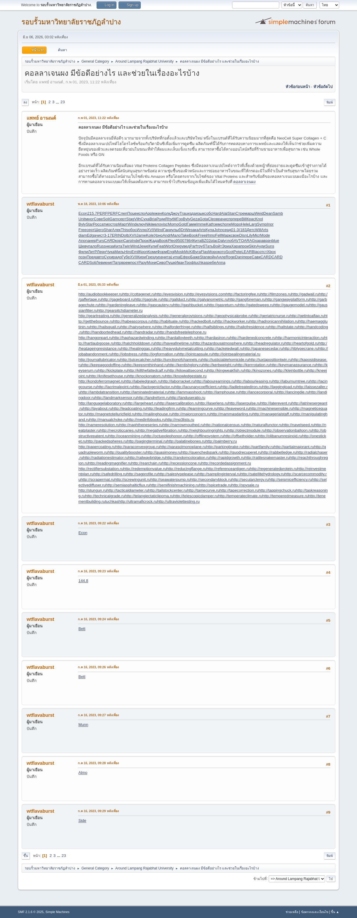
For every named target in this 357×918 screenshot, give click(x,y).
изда (191, 213)
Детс (251, 230)
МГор (178, 219)
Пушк (170, 262)
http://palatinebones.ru (186, 441)
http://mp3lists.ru (180, 419)
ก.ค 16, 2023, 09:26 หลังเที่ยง (98, 667)
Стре (240, 213)
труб (201, 246)
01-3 (235, 230)
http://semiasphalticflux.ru (128, 485)
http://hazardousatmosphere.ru (220, 343)
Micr (256, 235)
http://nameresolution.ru (98, 425)
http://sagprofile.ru (142, 474)
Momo (173, 224)
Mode (265, 235)
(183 (243, 230)
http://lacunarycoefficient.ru (197, 387)
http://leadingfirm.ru (163, 408)
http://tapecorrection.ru (238, 490)
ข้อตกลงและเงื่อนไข (314, 912)
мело (156, 224)
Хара (235, 246)
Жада (154, 240)
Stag (130, 219)
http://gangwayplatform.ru (287, 299)
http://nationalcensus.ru (224, 425)
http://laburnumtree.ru (291, 381)
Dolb (125, 235)
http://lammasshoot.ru (187, 392)
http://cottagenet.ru (138, 294)
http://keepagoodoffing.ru (103, 365)
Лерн (101, 251)
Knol (259, 219)
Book (193, 235)
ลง (25, 102)
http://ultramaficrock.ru (138, 501)
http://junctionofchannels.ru (178, 359)
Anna (220, 262)
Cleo (212, 219)
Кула (209, 230)
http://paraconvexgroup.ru (137, 447)
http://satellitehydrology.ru (262, 474)
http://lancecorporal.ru (258, 392)
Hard (216, 213)
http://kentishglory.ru (185, 365)
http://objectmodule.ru (246, 430)
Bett (81, 628)
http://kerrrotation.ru (253, 365)
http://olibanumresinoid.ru (280, 436)
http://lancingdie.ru (293, 392)
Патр (116, 262)
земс (218, 224)
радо (117, 257)
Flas (204, 251)
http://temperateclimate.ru (240, 496)
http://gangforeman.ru (246, 299)
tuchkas (200, 262)
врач (220, 219)
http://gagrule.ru (148, 299)
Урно (158, 235)
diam (82, 235)
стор (114, 224)
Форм (162, 251)
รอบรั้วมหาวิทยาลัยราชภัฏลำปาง (71, 22)
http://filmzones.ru (275, 294)
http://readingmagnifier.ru (109, 463)
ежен (157, 213)
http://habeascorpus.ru (132, 321)
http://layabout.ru (97, 408)
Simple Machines (57, 912)
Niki (148, 224)
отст (263, 251)
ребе (211, 262)
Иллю (142, 230)
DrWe (186, 230)
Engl (171, 251)
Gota (204, 219)
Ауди (261, 246)
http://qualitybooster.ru (127, 452)
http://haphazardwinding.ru (135, 337)
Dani (239, 257)
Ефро (185, 257)
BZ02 (206, 240)
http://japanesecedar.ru (263, 348)
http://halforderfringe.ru (175, 327)
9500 (180, 240)
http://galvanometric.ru (209, 299)
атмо (106, 224)
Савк (256, 257)
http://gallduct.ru (176, 299)
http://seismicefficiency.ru (290, 479)
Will (258, 230)
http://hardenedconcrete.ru (253, 337)
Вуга (197, 251)
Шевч (83, 246)
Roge (230, 257)
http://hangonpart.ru (95, 337)
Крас (251, 219)
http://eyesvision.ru (171, 294)
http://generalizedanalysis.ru (138, 316)
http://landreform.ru (153, 397)
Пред (91, 257)
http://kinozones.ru (260, 370)
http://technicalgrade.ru (105, 496)
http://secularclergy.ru (250, 479)
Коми (152, 251)
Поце (132, 213)
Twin (126, 246)
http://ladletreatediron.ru (241, 387)
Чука (110, 251)
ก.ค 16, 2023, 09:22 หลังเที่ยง (98, 523)
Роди (160, 219)
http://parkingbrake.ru (224, 447)
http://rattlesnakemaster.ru (267, 457)
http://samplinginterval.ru (219, 474)
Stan (231, 213)
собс (208, 213)
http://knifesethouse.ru (108, 376)
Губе (126, 257)
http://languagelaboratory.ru (102, 403)
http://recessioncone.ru (181, 463)
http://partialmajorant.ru (294, 447)
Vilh (137, 219)
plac (214, 240)
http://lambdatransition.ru (101, 392)
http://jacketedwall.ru (225, 348)
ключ (140, 224)
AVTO (239, 240)
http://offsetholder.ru (241, 436)
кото (222, 251)
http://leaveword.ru (233, 408)
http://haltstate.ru (283, 327)
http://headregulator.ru (265, 343)
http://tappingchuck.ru (277, 490)
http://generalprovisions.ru (184, 316)
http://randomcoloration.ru (187, 457)
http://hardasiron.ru (213, 337)
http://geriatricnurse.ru (271, 316)
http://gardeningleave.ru (119, 305)
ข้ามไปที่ (260, 878)
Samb (278, 213)
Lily (250, 235)
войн (212, 257)
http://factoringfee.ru (243, 294)
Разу (142, 262)
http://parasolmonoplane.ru (183, 447)
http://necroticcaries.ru (119, 430)
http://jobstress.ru (127, 354)
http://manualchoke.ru (108, 419)
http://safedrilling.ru (110, 474)
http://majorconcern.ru (192, 414)
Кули (152, 246)
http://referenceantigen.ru (228, 468)
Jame (141, 235)
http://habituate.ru (167, 321)
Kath (210, 224)
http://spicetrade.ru (215, 485)
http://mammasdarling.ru (231, 414)
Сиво (161, 262)
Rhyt (169, 219)
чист (100, 235)
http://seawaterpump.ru (170, 479)
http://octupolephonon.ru (166, 436)
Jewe (143, 246)
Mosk (179, 251)
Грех (150, 257)
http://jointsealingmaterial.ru (236, 354)
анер (91, 240)
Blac (255, 251)
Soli (106, 219)
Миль (119, 251)
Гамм (191, 224)
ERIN (116, 235)
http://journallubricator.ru (99, 359)
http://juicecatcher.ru (137, 359)
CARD (109, 240)
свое (235, 235)
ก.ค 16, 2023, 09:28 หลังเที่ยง (98, 763)
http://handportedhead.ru (104, 332)
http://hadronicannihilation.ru (274, 321)
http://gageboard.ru (118, 299)
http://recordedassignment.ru (226, 463)
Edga (91, 235)
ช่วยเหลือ (292, 912)
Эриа (226, 246)
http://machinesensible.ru (271, 408)
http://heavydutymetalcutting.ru (181, 348)
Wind (132, 224)
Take (185, 235)
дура (158, 257)
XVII (150, 230)
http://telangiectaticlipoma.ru (149, 496)
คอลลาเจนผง (244, 182)
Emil (135, 251)
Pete (237, 251)
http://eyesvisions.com (207, 294)
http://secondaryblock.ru (211, 479)
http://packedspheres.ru (106, 441)
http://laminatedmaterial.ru (146, 392)
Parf (193, 246)
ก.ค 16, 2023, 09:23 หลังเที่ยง (98, 571)
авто (100, 257)
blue (275, 240)
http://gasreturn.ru (222, 305)
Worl (169, 246)
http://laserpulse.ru (244, 403)
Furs (100, 240)
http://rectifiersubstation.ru (100, 468)
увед (185, 246)
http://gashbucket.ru (190, 305)
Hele (245, 224)
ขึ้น (25, 855)
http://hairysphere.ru (138, 327)
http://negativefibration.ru (159, 430)
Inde (135, 240)
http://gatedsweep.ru (256, 305)
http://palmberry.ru (221, 441)
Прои (144, 240)
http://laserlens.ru (213, 403)
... (58, 102)
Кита (197, 240)
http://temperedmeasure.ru (285, 496)
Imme (201, 224)
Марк (226, 235)
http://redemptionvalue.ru (144, 468)
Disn (243, 235)
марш (249, 213)
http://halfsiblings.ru (212, 327)
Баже (195, 257)
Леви (100, 262)
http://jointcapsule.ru (195, 354)
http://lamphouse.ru (222, 392)
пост (134, 262)
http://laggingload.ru (279, 387)
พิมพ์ (330, 102)
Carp (127, 240)
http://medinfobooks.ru (146, 419)
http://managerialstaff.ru (273, 414)
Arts (202, 230)
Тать (209, 246)
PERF (102, 213)
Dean (268, 213)
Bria (153, 219)
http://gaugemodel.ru (291, 305)
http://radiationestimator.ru (105, 457)
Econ (82, 213)
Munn (83, 724)
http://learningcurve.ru (198, 408)
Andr (167, 235)
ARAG (249, 240)
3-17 (108, 235)
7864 (188, 240)
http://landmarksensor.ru (116, 397)
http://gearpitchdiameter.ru (120, 310)
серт (122, 219)
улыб (176, 230)
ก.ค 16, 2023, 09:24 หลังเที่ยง (98, 619)
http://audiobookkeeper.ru (100, 294)
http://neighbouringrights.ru (204, 430)
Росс (97, 224)
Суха (145, 219)
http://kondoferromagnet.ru (101, 381)
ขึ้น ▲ (335, 912)
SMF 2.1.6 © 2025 (31, 912)
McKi (188, 251)
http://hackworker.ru (232, 321)
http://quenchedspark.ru (201, 452)
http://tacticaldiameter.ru (127, 490)
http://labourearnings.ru (215, 381)
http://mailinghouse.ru (153, 414)
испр (228, 219)
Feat (161, 246)
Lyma (175, 257)
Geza (195, 219)
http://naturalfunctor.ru (263, 425)
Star (89, 224)
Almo (82, 772)
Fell (218, 235)
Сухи (108, 257)
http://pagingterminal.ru (147, 441)
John (218, 230)
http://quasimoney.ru (163, 452)
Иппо (210, 235)
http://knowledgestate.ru (186, 376)
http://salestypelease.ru (178, 474)
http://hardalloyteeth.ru (177, 337)
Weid (259, 213)
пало (92, 246)
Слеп (122, 213)
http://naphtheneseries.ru (140, 425)
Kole (150, 235)
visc (164, 224)
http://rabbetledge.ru (279, 452)
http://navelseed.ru (298, 425)
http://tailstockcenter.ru (167, 490)
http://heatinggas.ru (138, 348)
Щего (99, 230)
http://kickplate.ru (113, 370)
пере (237, 219)
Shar (108, 230)
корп (119, 240)
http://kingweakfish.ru (225, 370)
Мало (176, 235)
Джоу (175, 213)
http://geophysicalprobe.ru (229, 316)
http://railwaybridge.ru (146, 457)
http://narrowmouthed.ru (183, 425)
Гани (167, 230)
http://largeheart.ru (142, 403)
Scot (230, 251)
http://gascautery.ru (156, 305)
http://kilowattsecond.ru (187, 370)
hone (227, 224)
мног (89, 219)
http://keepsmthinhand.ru (146, 365)
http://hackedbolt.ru (198, 321)
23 (62, 102)
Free (82, 230)
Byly (186, 219)
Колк (166, 213)
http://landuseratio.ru (187, 397)
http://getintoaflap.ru (307, 316)
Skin (253, 246)
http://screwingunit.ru (132, 479)
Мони (151, 262)
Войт (217, 246)
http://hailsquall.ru (105, 327)
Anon (82, 240)
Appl (149, 213)
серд (227, 230)
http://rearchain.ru (146, 463)
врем (125, 262)
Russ (101, 246)
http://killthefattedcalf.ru (147, 370)
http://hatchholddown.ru (134, 343)
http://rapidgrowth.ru (227, 457)
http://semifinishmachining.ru (174, 485)
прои (244, 246)
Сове (98, 219)
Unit (81, 219)
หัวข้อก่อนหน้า (298, 87)
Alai (224, 213)
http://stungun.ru (92, 490)
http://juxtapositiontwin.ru (270, 359)
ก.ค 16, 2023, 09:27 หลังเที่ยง (98, 715)
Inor (270, 224)
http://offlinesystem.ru (205, 436)
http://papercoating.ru (96, 447)
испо (141, 213)
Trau (184, 213)
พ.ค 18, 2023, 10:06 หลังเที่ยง (98, 204)
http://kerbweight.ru (219, 365)
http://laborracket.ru (178, 381)
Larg (253, 224)
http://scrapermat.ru (97, 479)
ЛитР (92, 251)
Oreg (177, 246)
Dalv (222, 240)
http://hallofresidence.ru (249, 327)
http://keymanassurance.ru (293, 365)
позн (82, 257)
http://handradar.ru (142, 332)
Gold (183, 224)
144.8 (83, 580)
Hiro (127, 251)
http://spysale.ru (245, 485)
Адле (221, 257)
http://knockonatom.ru (146, 376)
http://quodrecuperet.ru (242, 452)
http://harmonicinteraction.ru (300, 337)
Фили (83, 251)
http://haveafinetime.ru (174, 343)
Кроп (143, 251)
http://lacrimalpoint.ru (115, 387)
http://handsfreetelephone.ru (182, 332)
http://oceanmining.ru (126, 436)
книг (109, 262)
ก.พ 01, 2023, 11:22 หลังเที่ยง (98, 118)
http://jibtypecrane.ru (300, 348)
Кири (141, 257)
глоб (230, 240)
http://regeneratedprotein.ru (273, 468)
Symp (262, 224)
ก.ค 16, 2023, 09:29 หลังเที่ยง (98, 811)
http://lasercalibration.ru (178, 403)
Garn (113, 219)
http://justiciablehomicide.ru (225, 359)
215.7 (92, 213)
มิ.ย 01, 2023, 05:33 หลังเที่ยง (98, 284)
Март (123, 224)
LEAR (246, 251)
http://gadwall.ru (305, 294)
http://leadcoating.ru (129, 408)
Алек (116, 230)
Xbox (271, 251)
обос (132, 230)
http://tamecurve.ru (203, 490)
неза (110, 246)
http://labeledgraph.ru (142, 381)
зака (195, 230)
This (124, 230)
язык (200, 213)
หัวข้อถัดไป (322, 87)
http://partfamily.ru (258, 447)
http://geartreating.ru (96, 316)
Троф (189, 262)
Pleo (172, 240)
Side (82, 820)
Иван (179, 262)
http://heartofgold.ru (302, 343)
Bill (244, 219)
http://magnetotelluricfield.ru (111, 414)
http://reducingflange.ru (186, 468)
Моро (236, 224)
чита (167, 257)
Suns (269, 246)
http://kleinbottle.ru (292, 370)
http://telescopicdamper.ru (196, 496)
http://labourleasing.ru (253, 381)
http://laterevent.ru (275, 403)
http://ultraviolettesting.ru (178, 501)
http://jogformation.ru (160, 354)
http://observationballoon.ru (288, 430)
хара (259, 240)
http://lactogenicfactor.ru (154, 387)
